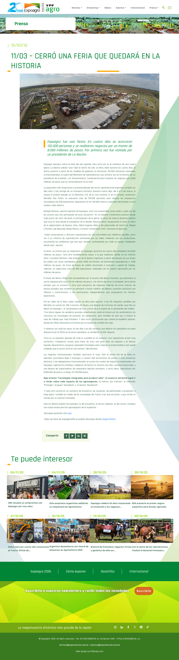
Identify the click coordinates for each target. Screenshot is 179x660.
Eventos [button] (120, 7)
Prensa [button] (153, 7)
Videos (107, 7)
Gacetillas (108, 571)
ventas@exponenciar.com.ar (74, 645)
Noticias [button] (76, 7)
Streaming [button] (92, 7)
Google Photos (108, 419)
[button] (66, 436)
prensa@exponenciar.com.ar (105, 645)
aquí (70, 413)
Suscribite (144, 591)
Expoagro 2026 (41, 571)
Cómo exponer (76, 571)
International (138, 7)
